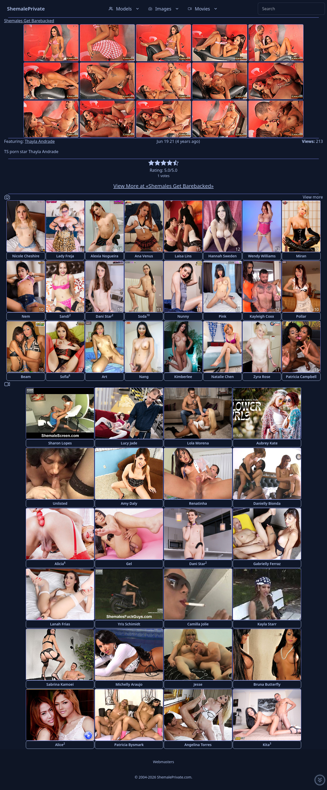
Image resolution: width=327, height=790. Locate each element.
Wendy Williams (262, 256)
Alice (60, 744)
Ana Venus (144, 256)
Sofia (65, 376)
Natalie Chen (222, 376)
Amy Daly (129, 503)
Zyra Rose (261, 376)
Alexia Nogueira (105, 256)
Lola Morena (198, 443)
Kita (267, 744)
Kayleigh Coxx (262, 316)
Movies (203, 9)
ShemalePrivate (25, 8)
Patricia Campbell (301, 376)
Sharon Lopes (60, 443)
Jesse (198, 684)
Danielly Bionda (267, 503)
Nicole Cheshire (25, 256)
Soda (143, 316)
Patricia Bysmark (129, 744)
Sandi (65, 316)
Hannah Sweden (222, 256)
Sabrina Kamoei (60, 684)
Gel (129, 563)
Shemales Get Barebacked (29, 21)
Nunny (183, 316)
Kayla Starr (267, 624)
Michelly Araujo (128, 684)
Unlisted (60, 503)
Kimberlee (183, 376)
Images (164, 9)
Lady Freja (65, 256)
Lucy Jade (129, 443)
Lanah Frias (60, 624)
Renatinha (198, 503)
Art (104, 376)
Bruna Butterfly (267, 684)
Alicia (60, 563)
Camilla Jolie (197, 624)
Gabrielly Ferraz (267, 563)
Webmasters (163, 761)
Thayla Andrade (40, 141)
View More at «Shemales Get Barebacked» (163, 185)
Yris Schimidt (129, 624)
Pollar (301, 316)
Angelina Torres (198, 744)
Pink (222, 316)
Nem (26, 316)
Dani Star (104, 316)
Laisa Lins (183, 256)
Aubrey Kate (266, 443)
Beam (26, 376)
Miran (301, 256)
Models (124, 9)
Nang (144, 376)
